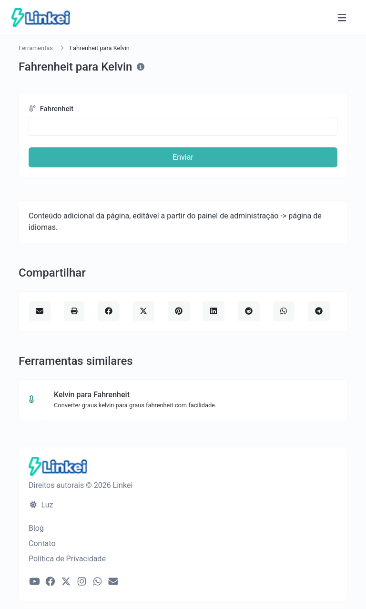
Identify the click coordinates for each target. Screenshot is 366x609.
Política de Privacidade (67, 558)
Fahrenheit (51, 108)
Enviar (183, 157)
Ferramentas (36, 48)
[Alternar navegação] (342, 18)
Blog (36, 528)
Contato (42, 543)
